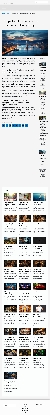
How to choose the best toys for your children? (24, 226)
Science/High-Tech (25, 410)
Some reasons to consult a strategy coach (25, 294)
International (25, 408)
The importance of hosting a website (9, 294)
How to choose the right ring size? (24, 339)
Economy (25, 404)
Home (3, 13)
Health (25, 406)
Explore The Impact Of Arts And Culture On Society (42, 99)
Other (8, 13)
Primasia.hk (25, 76)
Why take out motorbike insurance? (23, 360)
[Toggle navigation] (4, 7)
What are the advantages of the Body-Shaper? (39, 316)
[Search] (41, 2)
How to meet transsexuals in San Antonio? (38, 248)
